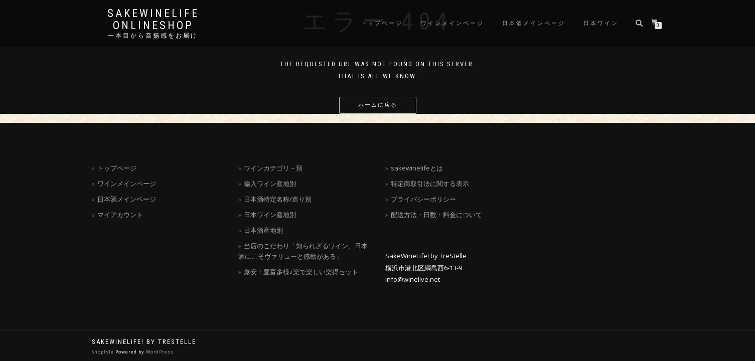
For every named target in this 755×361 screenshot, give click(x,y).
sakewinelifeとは (417, 167)
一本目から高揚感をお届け (153, 35)
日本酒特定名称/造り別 (278, 199)
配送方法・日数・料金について (436, 214)
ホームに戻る (377, 105)
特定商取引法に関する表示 (430, 183)
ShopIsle (103, 351)
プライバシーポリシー (423, 199)
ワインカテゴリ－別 (273, 167)
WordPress (160, 351)
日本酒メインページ (533, 23)
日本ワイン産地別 (270, 214)
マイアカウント (120, 214)
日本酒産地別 (263, 230)
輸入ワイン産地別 (270, 183)
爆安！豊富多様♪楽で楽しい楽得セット (301, 271)
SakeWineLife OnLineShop (153, 20)
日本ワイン (601, 23)
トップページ (382, 23)
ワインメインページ (452, 23)
